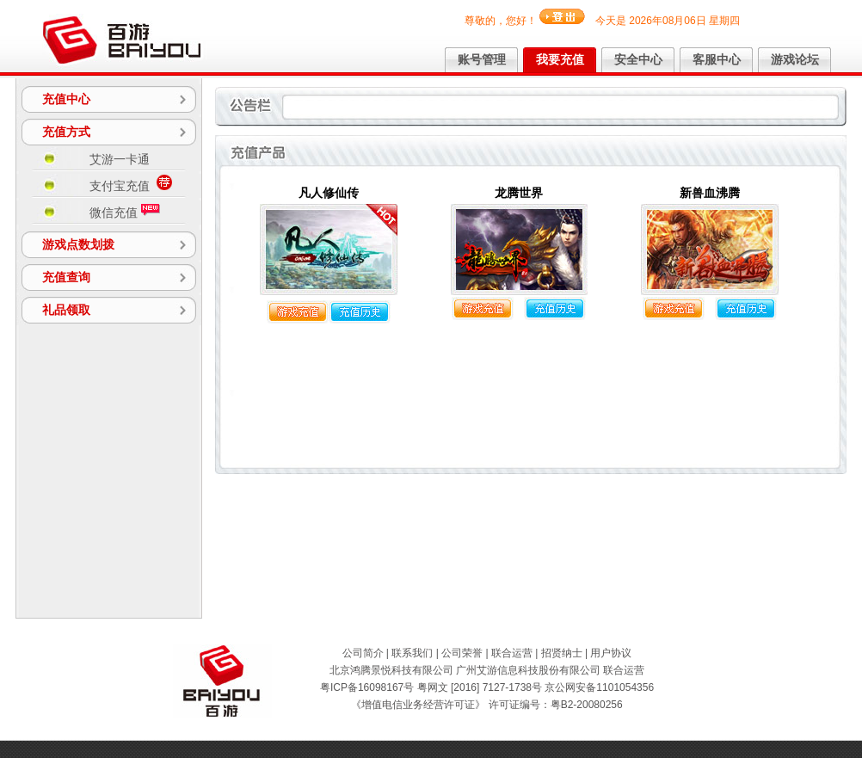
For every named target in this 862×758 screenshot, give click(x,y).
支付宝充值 (131, 184)
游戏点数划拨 (78, 244)
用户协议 (610, 653)
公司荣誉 (462, 653)
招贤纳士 (561, 653)
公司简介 (363, 653)
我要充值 (560, 59)
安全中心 (638, 59)
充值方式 (66, 132)
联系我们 (412, 653)
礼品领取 (66, 310)
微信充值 (124, 211)
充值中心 (66, 99)
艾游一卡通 (119, 159)
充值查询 (66, 277)
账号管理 (482, 59)
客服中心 (717, 59)
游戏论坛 (795, 59)
